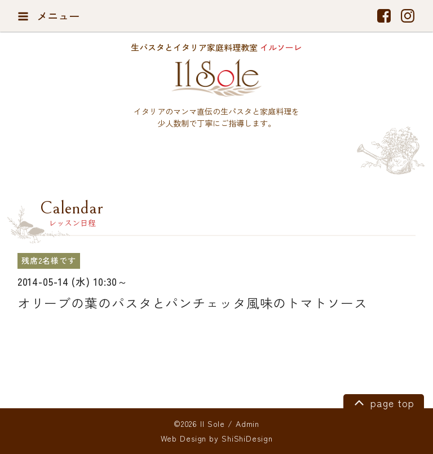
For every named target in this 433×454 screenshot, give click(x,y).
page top (382, 402)
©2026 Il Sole (199, 423)
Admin (247, 423)
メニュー (48, 16)
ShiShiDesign (247, 438)
